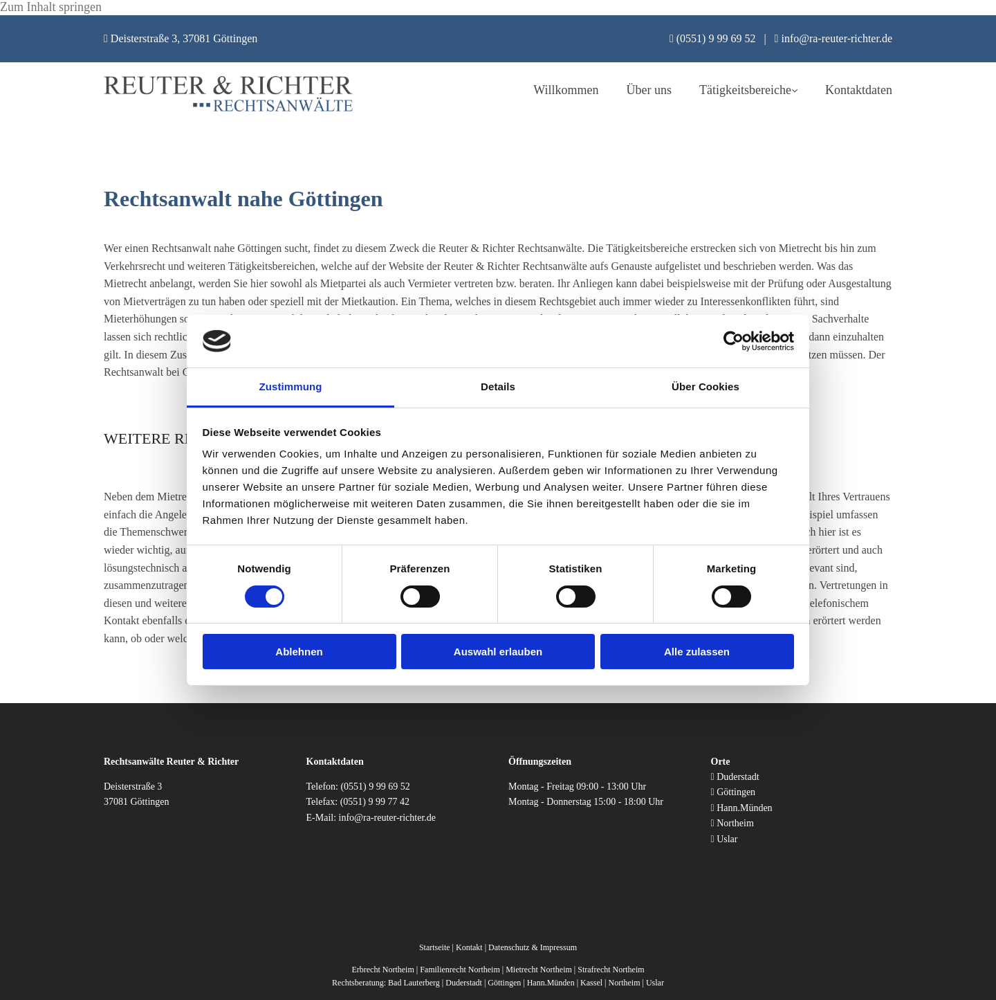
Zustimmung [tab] (290, 386)
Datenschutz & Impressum (532, 947)
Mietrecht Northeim (539, 969)
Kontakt (469, 947)
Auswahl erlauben (498, 651)
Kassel (591, 983)
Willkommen (565, 90)
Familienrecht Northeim (460, 969)
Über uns (649, 90)
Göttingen (736, 792)
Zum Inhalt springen (51, 7)
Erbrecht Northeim (382, 969)
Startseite (434, 947)
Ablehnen (298, 651)
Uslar (727, 839)
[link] (734, 90)
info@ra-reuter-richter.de (387, 817)
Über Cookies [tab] (705, 386)
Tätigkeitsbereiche (745, 90)
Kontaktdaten (858, 90)
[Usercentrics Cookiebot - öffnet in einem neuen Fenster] (733, 341)
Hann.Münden (745, 808)
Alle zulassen (697, 651)
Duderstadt (738, 777)
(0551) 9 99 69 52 (374, 786)
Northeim (735, 823)
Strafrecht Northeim (611, 969)
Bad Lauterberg (414, 983)
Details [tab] (498, 386)
